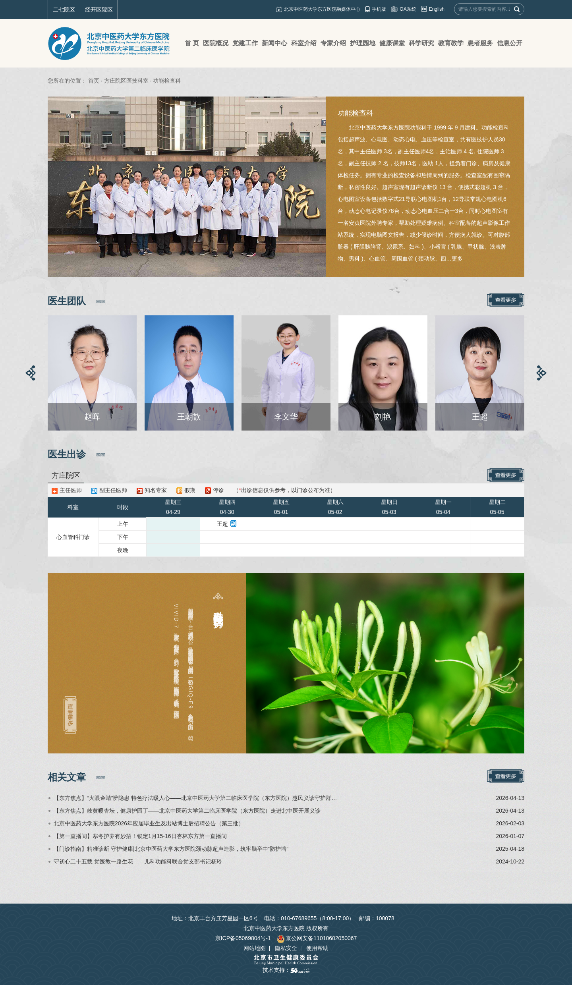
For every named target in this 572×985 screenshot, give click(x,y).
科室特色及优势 (218, 608)
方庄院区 (66, 475)
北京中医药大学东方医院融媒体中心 (322, 9)
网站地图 (254, 948)
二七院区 (64, 9)
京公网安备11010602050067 (317, 938)
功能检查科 (355, 113)
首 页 (192, 43)
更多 (457, 258)
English (436, 9)
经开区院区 (99, 9)
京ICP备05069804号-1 (243, 938)
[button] (30, 372)
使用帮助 (317, 948)
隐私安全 (286, 948)
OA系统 (408, 9)
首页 (93, 80)
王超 (222, 524)
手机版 (379, 9)
